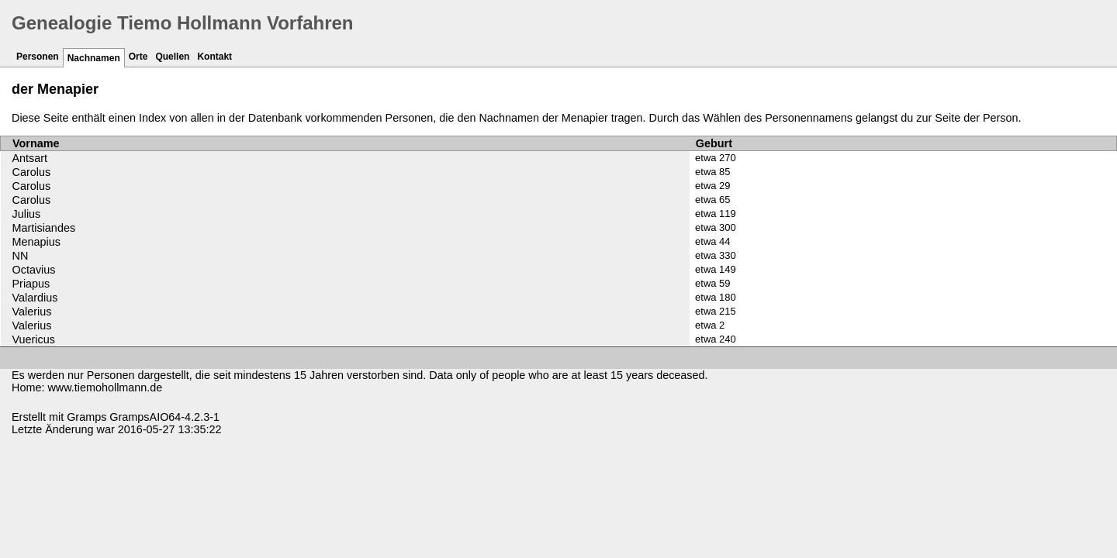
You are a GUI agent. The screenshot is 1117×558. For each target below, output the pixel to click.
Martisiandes (44, 228)
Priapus (31, 283)
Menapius (36, 242)
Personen (37, 56)
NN (20, 256)
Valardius (35, 297)
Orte (138, 56)
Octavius (34, 270)
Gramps (86, 417)
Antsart (30, 158)
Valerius (32, 311)
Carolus (31, 172)
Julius (26, 214)
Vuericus (33, 339)
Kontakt (214, 56)
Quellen (172, 56)
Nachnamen (93, 58)
